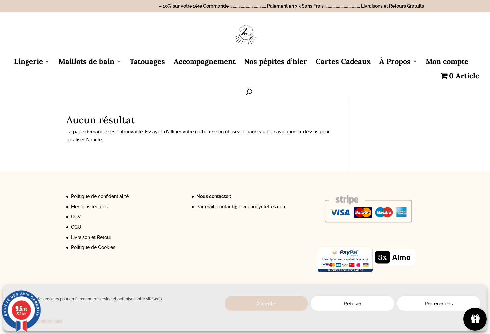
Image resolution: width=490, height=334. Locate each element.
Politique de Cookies (93, 247)
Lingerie (28, 62)
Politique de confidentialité (100, 196)
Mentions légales (89, 206)
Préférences (439, 304)
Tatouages (147, 62)
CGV (76, 216)
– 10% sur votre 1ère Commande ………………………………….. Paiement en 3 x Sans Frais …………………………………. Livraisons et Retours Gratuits (291, 6)
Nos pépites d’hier (275, 62)
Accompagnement (205, 62)
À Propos (394, 62)
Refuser (352, 304)
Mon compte (447, 62)
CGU (76, 227)
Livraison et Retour (91, 237)
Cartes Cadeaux (343, 62)
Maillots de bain (86, 62)
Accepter (266, 304)
